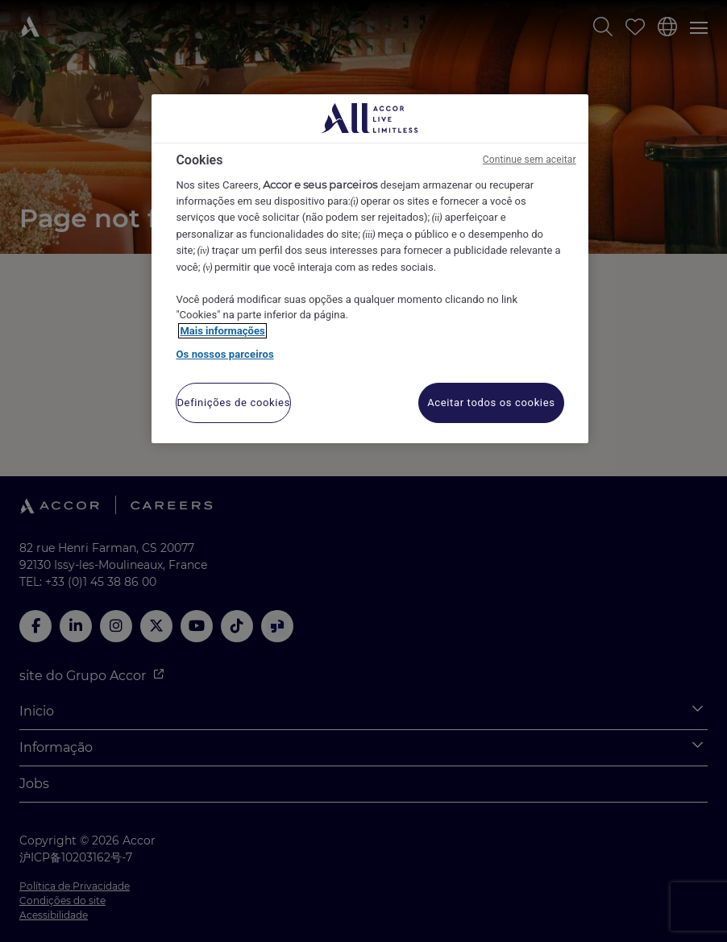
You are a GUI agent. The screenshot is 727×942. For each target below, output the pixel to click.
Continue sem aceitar (529, 159)
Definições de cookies (233, 402)
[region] (370, 268)
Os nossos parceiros (224, 354)
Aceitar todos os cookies (491, 402)
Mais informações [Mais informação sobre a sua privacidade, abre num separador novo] (222, 331)
